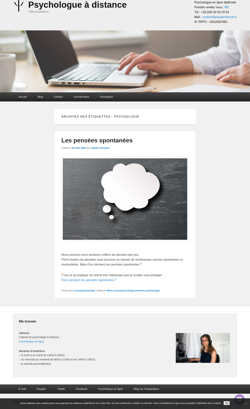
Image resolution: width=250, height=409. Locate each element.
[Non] (245, 404)
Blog (40, 96)
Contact (58, 96)
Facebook (81, 388)
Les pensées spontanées (97, 140)
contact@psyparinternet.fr (219, 17)
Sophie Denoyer (100, 148)
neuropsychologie (84, 290)
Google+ (42, 388)
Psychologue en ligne (31, 341)
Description (106, 96)
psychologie (152, 290)
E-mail (22, 388)
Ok (226, 403)
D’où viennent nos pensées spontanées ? (89, 280)
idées (109, 290)
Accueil (22, 96)
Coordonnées (81, 96)
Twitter (61, 388)
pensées (140, 290)
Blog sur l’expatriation (146, 388)
